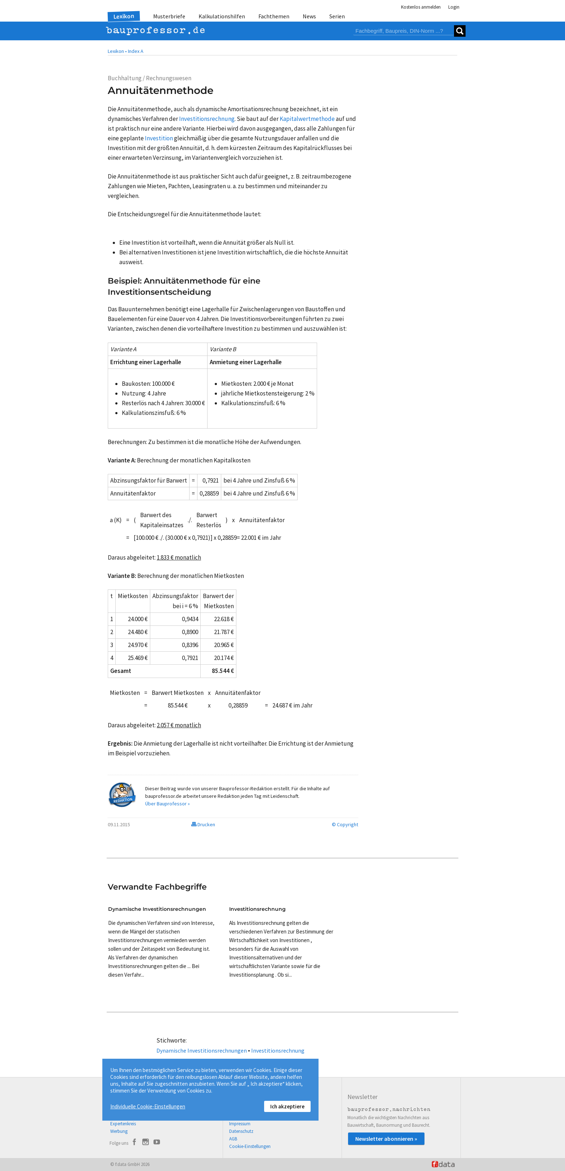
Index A (135, 51)
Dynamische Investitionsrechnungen (201, 1050)
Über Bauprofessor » (167, 803)
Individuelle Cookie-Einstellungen (147, 1106)
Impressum (239, 1124)
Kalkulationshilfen (222, 16)
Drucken (203, 824)
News (309, 16)
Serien (337, 16)
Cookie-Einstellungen (250, 1146)
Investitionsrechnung (277, 1050)
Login (453, 7)
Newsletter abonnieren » (386, 1138)
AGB (233, 1139)
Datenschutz (241, 1131)
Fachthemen (273, 16)
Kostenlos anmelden (421, 7)
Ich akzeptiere (287, 1106)
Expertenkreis (123, 1124)
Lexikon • (117, 51)
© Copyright (345, 824)
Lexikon (124, 16)
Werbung (119, 1131)
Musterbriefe (169, 16)
